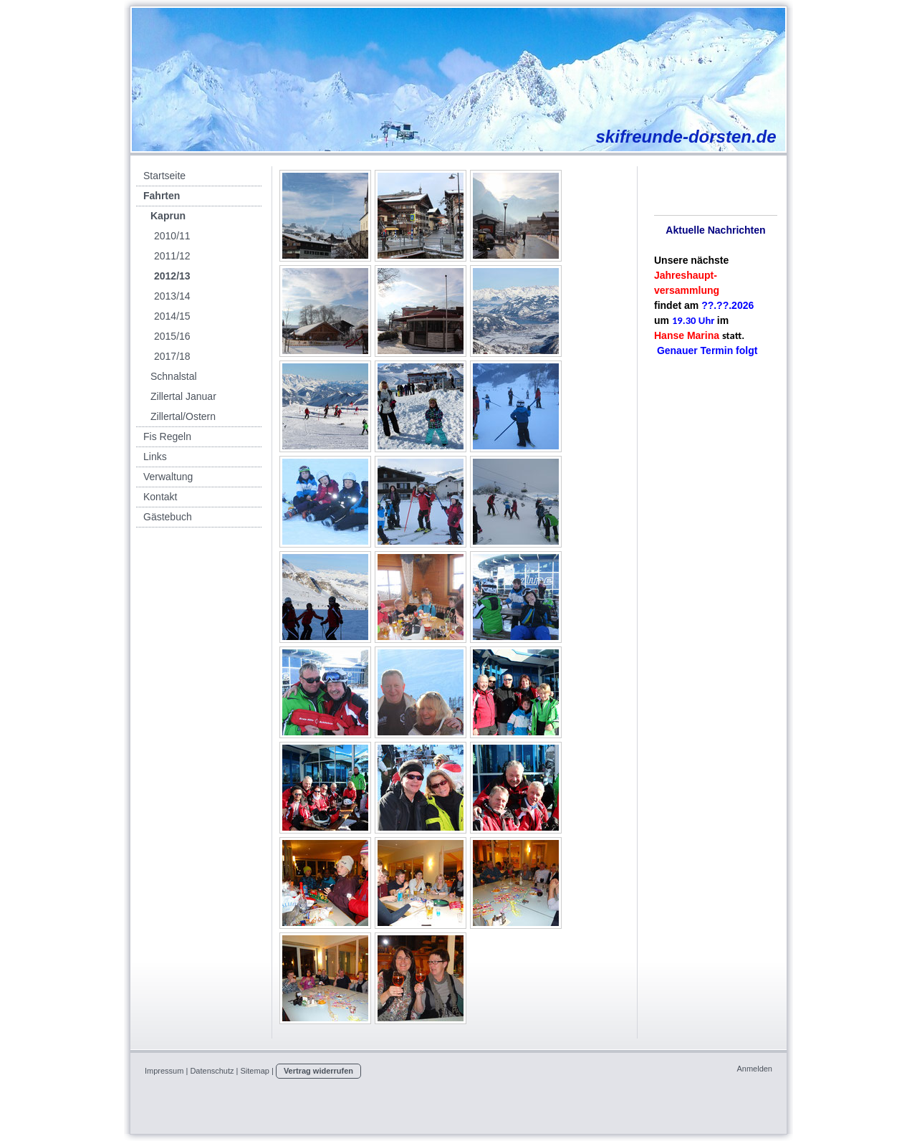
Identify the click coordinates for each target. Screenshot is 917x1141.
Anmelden (754, 1068)
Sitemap (255, 1070)
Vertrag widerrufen (318, 1070)
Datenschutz (212, 1070)
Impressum (164, 1070)
